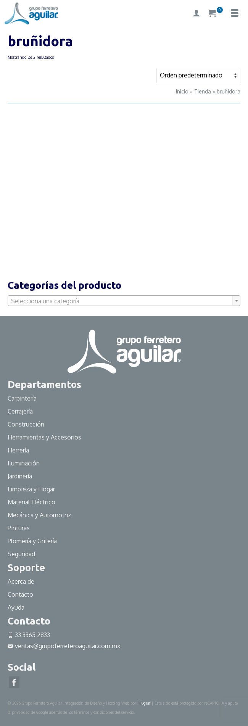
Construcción (26, 424)
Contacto (20, 594)
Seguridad (21, 554)
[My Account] (196, 13)
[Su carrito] (215, 13)
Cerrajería (20, 411)
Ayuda (16, 607)
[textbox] (124, 301)
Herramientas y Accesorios (44, 437)
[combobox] (124, 300)
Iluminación (24, 463)
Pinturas (19, 528)
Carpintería (22, 398)
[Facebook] (14, 682)
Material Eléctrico (32, 502)
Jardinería (20, 476)
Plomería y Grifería (32, 541)
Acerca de (21, 581)
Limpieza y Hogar (31, 489)
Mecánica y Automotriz (40, 515)
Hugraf (144, 703)
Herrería (18, 450)
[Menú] (234, 13)
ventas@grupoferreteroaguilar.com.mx (64, 646)
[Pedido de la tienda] (198, 75)
